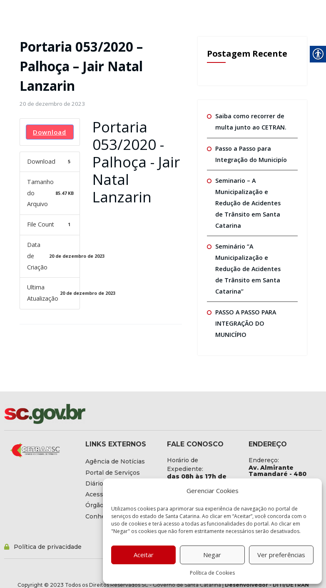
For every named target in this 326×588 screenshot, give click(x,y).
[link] (52, 103)
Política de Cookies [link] (212, 572)
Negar (212, 555)
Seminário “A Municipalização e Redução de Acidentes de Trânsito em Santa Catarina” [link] (251, 266)
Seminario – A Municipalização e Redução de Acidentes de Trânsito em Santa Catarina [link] (251, 201)
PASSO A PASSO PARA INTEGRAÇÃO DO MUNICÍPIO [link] (245, 320)
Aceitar (144, 555)
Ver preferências (281, 555)
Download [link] (49, 131)
